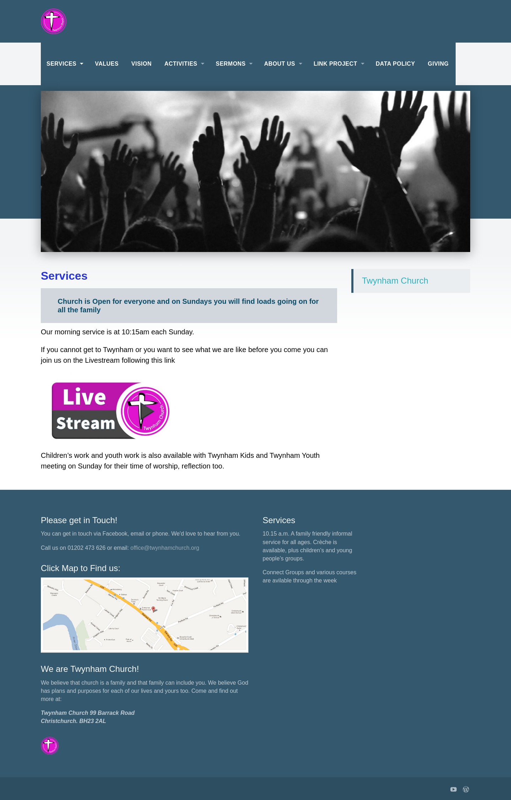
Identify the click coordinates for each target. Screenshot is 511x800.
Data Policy (395, 64)
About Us (279, 64)
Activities (180, 64)
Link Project (335, 64)
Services (61, 64)
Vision (141, 64)
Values (107, 64)
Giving (438, 64)
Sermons (231, 64)
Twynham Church (395, 280)
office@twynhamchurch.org (165, 548)
